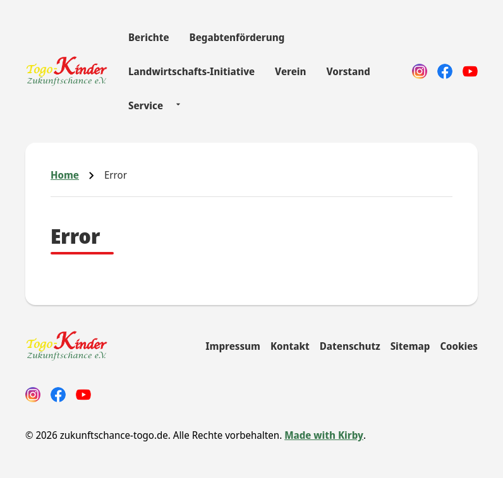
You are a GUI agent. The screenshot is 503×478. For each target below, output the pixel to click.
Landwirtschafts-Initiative (191, 71)
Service (145, 105)
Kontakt (290, 346)
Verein (290, 71)
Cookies (459, 346)
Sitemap (410, 346)
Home (65, 175)
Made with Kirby (323, 435)
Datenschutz (350, 346)
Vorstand (348, 71)
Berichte (148, 37)
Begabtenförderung (237, 37)
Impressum (232, 346)
